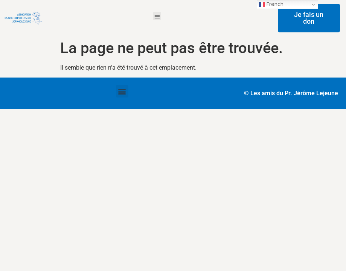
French (271, 4)
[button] (157, 16)
